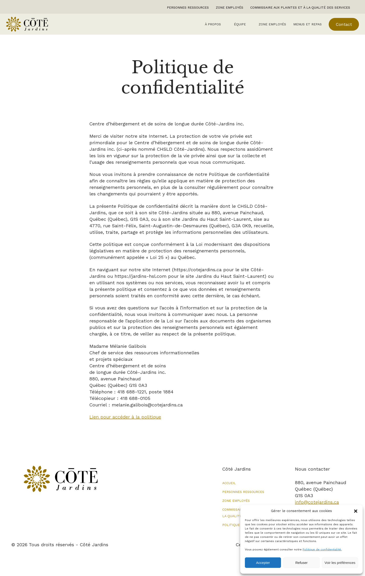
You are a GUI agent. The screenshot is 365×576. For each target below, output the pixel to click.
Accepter (263, 563)
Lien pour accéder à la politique (125, 422)
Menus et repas (302, 27)
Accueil (229, 488)
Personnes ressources (188, 7)
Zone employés (229, 7)
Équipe (234, 27)
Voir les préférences (339, 563)
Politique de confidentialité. (322, 549)
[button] (355, 511)
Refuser (301, 563)
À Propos (207, 27)
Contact (338, 26)
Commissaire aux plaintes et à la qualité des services (300, 7)
